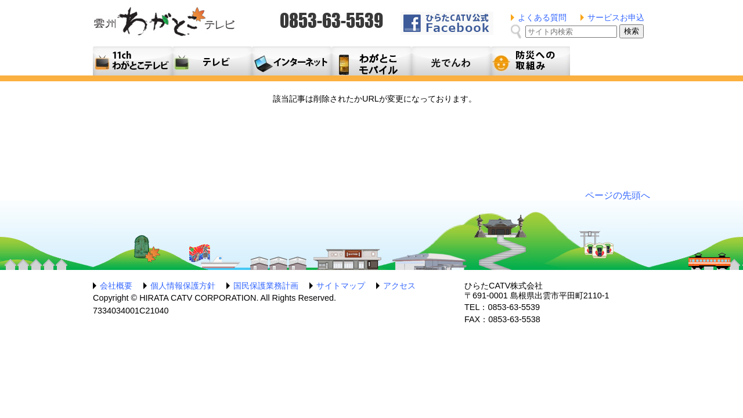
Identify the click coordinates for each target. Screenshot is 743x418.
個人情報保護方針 (182, 285)
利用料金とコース (291, 60)
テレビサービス (212, 60)
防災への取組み (530, 60)
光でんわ (450, 60)
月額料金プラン (371, 60)
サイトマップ (340, 285)
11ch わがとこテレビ (132, 60)
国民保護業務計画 (265, 285)
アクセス (399, 285)
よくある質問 (542, 17)
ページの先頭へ (617, 195)
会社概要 (116, 285)
